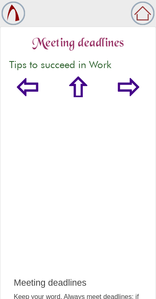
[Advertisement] (78, 196)
